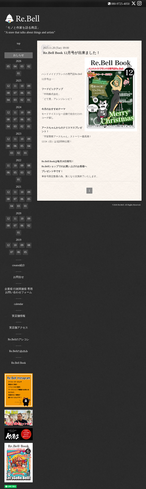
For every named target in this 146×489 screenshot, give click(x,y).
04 (15, 66)
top (18, 43)
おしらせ (18, 55)
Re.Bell (121, 205)
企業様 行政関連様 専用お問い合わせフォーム (19, 290)
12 (8, 85)
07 (15, 92)
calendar (18, 304)
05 (8, 66)
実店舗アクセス (18, 327)
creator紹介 (18, 265)
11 (15, 85)
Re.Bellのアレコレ (18, 339)
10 (22, 85)
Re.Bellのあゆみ (18, 351)
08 (8, 92)
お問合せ (18, 277)
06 (22, 92)
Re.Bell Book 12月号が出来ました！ (71, 53)
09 (28, 85)
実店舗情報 (18, 315)
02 (28, 66)
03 (22, 66)
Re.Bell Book (18, 362)
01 (18, 73)
